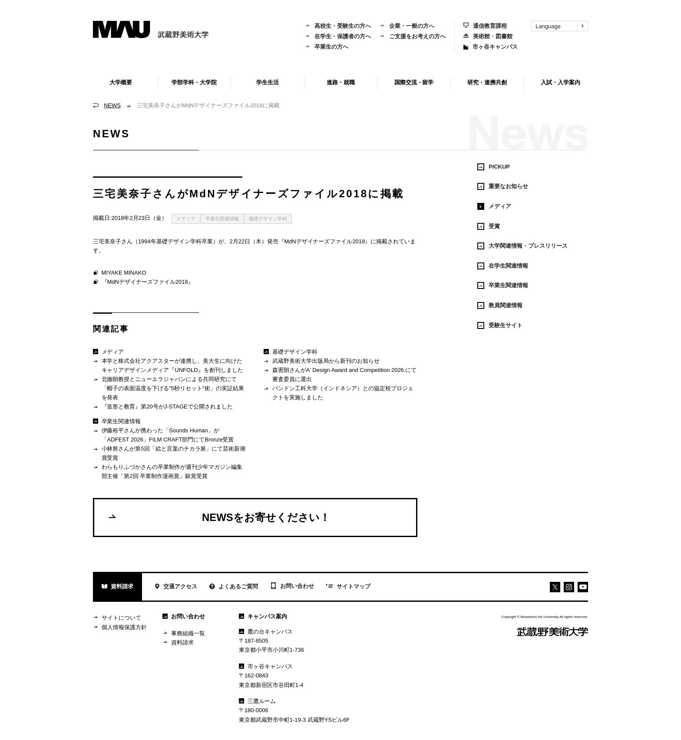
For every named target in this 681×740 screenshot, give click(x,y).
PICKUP (493, 166)
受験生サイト (499, 325)
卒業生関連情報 (222, 218)
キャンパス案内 (263, 616)
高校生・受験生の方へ (338, 26)
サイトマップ (348, 587)
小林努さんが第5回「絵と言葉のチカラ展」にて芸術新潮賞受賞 (169, 453)
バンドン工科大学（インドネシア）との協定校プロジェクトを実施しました (338, 393)
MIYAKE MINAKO (119, 273)
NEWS (112, 105)
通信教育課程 (485, 26)
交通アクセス (175, 587)
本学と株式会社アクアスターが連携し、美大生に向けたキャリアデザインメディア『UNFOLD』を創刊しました (168, 365)
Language (562, 26)
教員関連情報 (499, 305)
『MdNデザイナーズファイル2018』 (143, 282)
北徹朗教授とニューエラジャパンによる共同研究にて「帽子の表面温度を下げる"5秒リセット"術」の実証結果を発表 (168, 388)
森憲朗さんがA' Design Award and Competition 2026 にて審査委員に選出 (340, 374)
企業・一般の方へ (407, 26)
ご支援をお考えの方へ (413, 36)
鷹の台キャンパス (266, 631)
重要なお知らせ (502, 186)
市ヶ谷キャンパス (490, 46)
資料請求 (117, 587)
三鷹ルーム (257, 701)
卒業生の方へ (326, 46)
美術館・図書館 (487, 36)
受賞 (488, 226)
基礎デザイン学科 (268, 218)
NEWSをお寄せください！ (218, 517)
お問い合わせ (292, 586)
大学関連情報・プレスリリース (522, 245)
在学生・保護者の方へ (338, 36)
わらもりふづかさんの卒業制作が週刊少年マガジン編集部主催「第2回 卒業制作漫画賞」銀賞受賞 (167, 471)
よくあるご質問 (233, 587)
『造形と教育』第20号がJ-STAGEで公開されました (163, 407)
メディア (185, 218)
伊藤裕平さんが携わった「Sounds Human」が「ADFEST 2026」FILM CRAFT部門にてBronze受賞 (163, 435)
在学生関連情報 (502, 265)
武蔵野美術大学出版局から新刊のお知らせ (321, 361)
